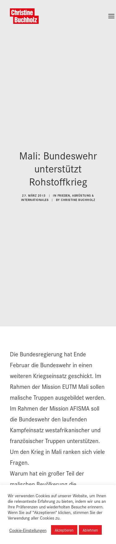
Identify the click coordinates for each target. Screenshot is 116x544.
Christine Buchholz (78, 194)
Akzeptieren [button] (64, 530)
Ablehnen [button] (90, 530)
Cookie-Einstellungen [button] (27, 530)
